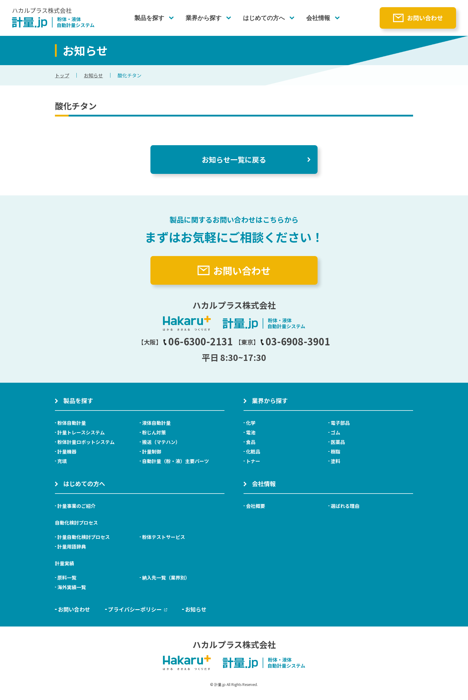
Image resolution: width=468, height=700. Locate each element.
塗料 (335, 461)
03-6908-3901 (295, 341)
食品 (250, 441)
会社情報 (318, 18)
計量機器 (66, 451)
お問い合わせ (425, 17)
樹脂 (335, 451)
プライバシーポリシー (137, 609)
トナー (253, 461)
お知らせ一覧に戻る (234, 159)
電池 (250, 432)
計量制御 (151, 451)
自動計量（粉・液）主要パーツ (175, 461)
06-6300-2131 (198, 341)
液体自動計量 (156, 422)
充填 (62, 461)
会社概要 (255, 505)
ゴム (335, 432)
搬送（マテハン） (161, 441)
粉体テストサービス (163, 536)
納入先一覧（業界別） (166, 577)
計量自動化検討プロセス (83, 536)
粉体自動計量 (71, 422)
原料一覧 (66, 577)
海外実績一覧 (71, 587)
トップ (62, 75)
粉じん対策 (154, 432)
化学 (250, 422)
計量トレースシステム (81, 432)
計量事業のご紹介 (76, 505)
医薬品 (338, 441)
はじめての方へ (264, 18)
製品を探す (149, 18)
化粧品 (253, 451)
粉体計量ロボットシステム (86, 441)
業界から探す (203, 18)
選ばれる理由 (345, 505)
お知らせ (93, 75)
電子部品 (340, 422)
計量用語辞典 (71, 546)
